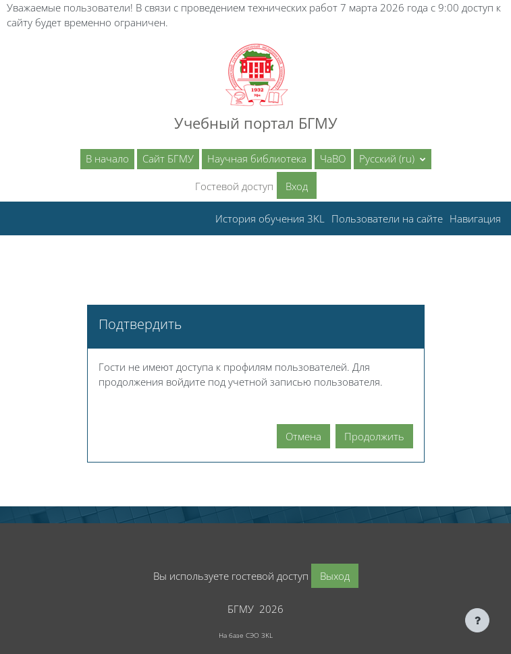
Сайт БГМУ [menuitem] (168, 158)
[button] (392, 159)
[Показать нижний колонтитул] (477, 620)
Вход (297, 186)
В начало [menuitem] (107, 158)
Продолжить (374, 436)
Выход (335, 576)
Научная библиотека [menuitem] (256, 158)
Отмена (303, 436)
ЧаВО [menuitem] (333, 158)
